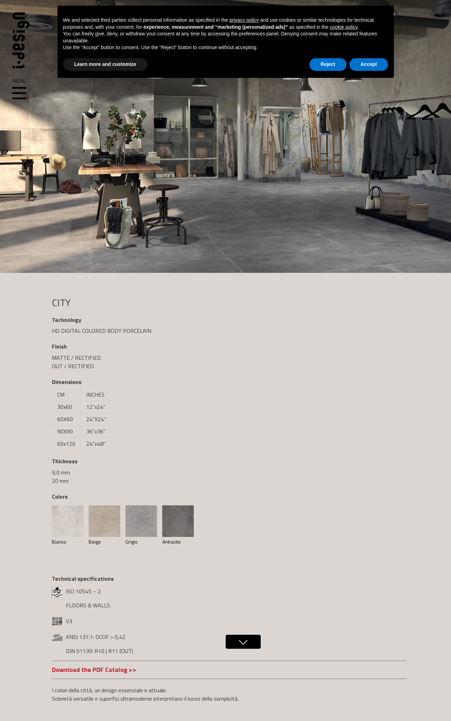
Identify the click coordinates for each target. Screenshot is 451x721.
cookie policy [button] (343, 27)
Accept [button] (369, 64)
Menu (19, 89)
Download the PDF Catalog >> (94, 669)
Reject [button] (328, 64)
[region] (225, 136)
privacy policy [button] (244, 20)
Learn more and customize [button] (105, 64)
